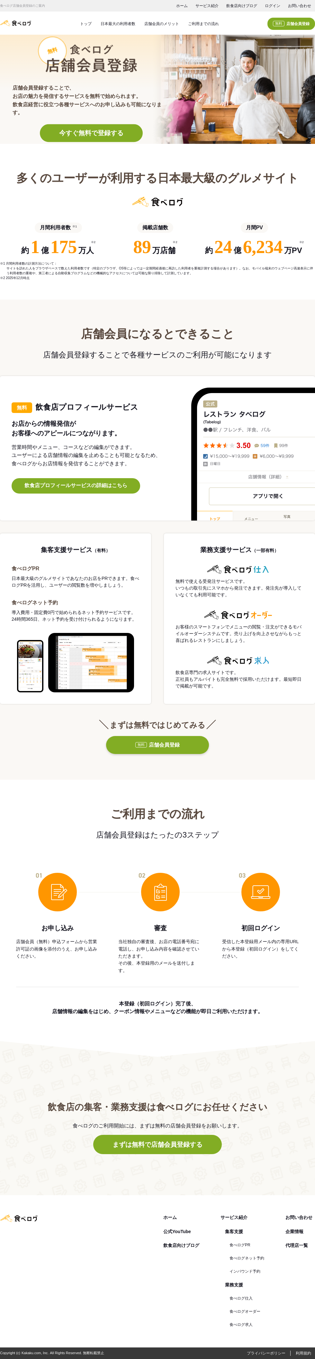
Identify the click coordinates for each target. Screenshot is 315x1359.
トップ (86, 24)
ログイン (272, 6)
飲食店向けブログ (241, 6)
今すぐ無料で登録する (91, 133)
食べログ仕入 (241, 1298)
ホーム (182, 6)
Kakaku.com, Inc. (35, 1353)
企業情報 (294, 1231)
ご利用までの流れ (203, 24)
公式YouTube (177, 1231)
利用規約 (303, 1353)
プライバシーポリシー (266, 1353)
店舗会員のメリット (161, 24)
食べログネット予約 (247, 1258)
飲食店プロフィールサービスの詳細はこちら (75, 485)
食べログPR (240, 1245)
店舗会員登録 (291, 23)
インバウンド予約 (245, 1271)
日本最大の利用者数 (118, 24)
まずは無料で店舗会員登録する (158, 1144)
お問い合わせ (299, 6)
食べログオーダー (245, 1311)
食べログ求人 (241, 1324)
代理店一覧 (296, 1245)
